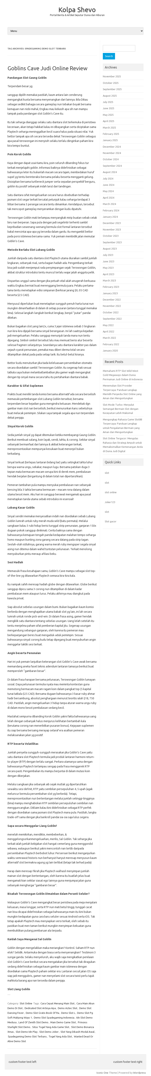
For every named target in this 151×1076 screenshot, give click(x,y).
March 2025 (109, 127)
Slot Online (26, 1003)
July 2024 (108, 178)
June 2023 (108, 261)
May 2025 (108, 114)
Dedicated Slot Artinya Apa (40, 1008)
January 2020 (110, 350)
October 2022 (111, 312)
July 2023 (108, 255)
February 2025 (111, 133)
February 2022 (111, 344)
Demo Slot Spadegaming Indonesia (54, 1017)
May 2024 (108, 191)
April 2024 (108, 197)
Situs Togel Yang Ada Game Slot (50, 1027)
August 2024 (110, 172)
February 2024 (111, 210)
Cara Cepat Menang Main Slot (58, 1003)
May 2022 (108, 325)
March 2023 (109, 280)
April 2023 (108, 274)
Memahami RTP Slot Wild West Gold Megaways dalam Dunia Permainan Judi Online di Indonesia (123, 375)
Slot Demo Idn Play (26, 1031)
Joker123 (110, 502)
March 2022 (109, 337)
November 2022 (112, 305)
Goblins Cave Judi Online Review (47, 68)
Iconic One (102, 1072)
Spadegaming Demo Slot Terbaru (27, 1036)
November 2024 (112, 153)
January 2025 (110, 140)
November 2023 (112, 229)
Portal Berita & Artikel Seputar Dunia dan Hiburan (77, 15)
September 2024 (112, 165)
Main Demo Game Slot (63, 1022)
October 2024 (111, 159)
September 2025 (112, 89)
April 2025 (108, 121)
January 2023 (110, 293)
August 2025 (110, 95)
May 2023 (108, 267)
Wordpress (139, 1072)
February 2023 (111, 286)
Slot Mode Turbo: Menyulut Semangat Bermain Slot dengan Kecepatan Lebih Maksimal (120, 408)
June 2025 (108, 108)
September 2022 (112, 318)
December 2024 (112, 146)
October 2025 (111, 82)
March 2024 (109, 204)
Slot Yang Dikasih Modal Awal (77, 1031)
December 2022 (112, 299)
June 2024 (108, 184)
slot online (111, 492)
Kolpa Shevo (77, 9)
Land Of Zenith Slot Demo (33, 1022)
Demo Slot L (68, 1012)
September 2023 (112, 242)
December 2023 (112, 223)
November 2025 (112, 76)
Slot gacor (110, 521)
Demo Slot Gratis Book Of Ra (42, 1012)
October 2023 (111, 235)
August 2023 (110, 248)
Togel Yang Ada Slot (60, 1036)
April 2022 (108, 331)
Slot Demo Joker (49, 1031)
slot (107, 472)
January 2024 (110, 216)
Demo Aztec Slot (67, 1008)
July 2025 (108, 102)
